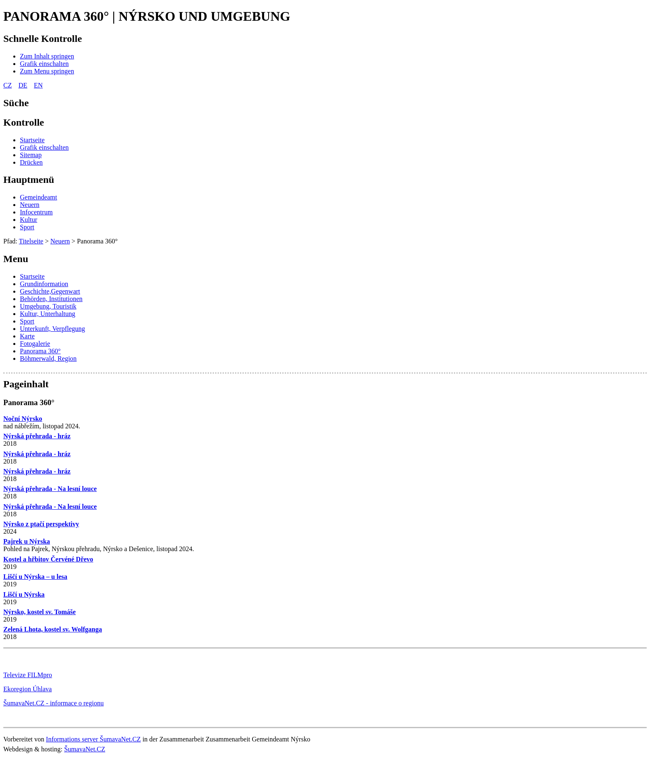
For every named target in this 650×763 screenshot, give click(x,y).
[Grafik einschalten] (44, 63)
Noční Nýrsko (22, 418)
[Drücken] (31, 162)
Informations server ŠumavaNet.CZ (93, 739)
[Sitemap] (30, 154)
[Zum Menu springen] (47, 71)
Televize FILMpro (27, 674)
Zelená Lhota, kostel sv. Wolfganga (52, 629)
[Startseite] (32, 139)
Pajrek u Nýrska (26, 541)
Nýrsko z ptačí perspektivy (41, 523)
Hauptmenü (28, 179)
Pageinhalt (26, 384)
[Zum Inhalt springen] (47, 56)
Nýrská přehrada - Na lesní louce (50, 488)
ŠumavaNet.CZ (84, 749)
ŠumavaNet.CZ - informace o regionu (53, 703)
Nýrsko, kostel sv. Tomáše (39, 611)
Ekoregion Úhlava (27, 689)
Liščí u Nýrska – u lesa (35, 576)
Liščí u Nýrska (24, 594)
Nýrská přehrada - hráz (36, 436)
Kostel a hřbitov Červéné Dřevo (48, 559)
